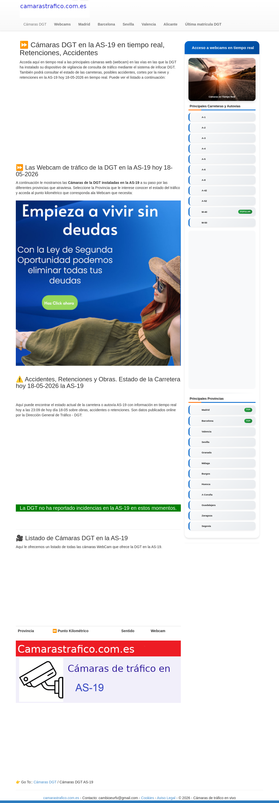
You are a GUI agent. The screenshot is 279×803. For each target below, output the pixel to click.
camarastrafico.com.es (61, 798)
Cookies (148, 798)
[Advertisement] (98, 120)
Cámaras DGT (34, 24)
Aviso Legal (166, 798)
